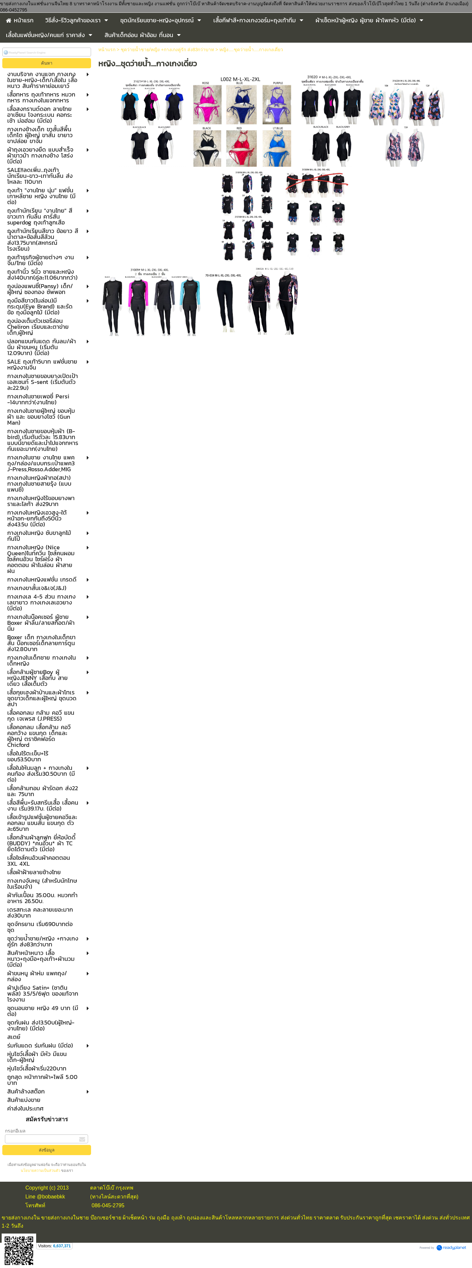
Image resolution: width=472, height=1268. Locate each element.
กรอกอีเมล (15, 1130)
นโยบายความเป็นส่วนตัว (41, 1171)
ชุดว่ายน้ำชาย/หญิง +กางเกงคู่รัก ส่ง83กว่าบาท (167, 49)
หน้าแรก (106, 49)
